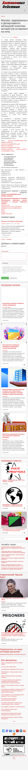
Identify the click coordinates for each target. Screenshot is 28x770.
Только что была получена (11, 221)
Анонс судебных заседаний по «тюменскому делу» (13, 706)
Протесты (10, 208)
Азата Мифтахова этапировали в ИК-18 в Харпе (13, 598)
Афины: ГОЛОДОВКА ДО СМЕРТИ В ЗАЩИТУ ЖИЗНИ (13, 480)
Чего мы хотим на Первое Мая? (8, 666)
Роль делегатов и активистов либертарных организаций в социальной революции (10, 346)
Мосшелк (3, 212)
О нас (14, 758)
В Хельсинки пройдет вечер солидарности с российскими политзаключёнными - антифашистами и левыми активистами (14, 634)
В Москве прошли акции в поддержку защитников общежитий (12, 558)
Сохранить (5, 278)
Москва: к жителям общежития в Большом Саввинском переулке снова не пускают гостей (12, 565)
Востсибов (4, 350)
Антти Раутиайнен (6, 307)
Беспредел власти (5, 206)
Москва (3, 210)
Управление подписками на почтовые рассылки (12, 654)
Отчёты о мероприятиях (16, 206)
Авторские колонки (10, 285)
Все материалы (9, 660)
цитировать (9, 239)
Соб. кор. (8, 205)
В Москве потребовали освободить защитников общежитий (12, 562)
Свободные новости (11, 461)
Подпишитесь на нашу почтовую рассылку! (11, 650)
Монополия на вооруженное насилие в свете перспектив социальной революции (13, 435)
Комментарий (5, 251)
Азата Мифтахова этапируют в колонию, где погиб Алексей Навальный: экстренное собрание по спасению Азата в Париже (13, 691)
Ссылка (3, 223)
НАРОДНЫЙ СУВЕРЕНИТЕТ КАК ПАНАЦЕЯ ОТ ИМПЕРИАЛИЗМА (12, 505)
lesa (18, 223)
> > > (14, 721)
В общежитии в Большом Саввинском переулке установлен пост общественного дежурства (12, 568)
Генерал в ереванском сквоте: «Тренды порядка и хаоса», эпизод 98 (13, 555)
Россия (3, 209)
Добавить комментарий (6, 213)
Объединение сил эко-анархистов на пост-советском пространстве (13, 530)
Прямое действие (17, 208)
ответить (3, 239)
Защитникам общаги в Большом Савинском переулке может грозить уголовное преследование (13, 552)
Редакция (15, 37)
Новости (3, 16)
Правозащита (4, 208)
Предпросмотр (13, 278)
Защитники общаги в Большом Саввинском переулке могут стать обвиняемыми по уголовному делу (13, 548)
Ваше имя (3, 246)
